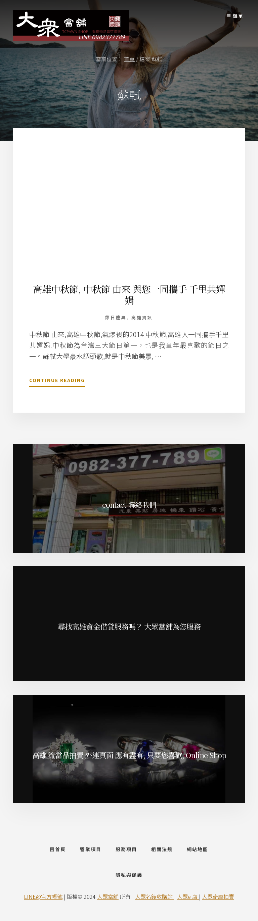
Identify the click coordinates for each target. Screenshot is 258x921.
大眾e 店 (188, 898)
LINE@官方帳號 (43, 898)
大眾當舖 (108, 898)
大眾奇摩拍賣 (218, 898)
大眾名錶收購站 (154, 898)
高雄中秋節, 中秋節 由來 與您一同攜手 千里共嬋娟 (129, 294)
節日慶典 (116, 317)
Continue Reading (57, 381)
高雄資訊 (142, 317)
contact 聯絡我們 (129, 504)
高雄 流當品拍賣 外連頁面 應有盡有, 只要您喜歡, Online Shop (129, 755)
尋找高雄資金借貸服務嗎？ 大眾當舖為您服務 (129, 626)
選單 (238, 15)
